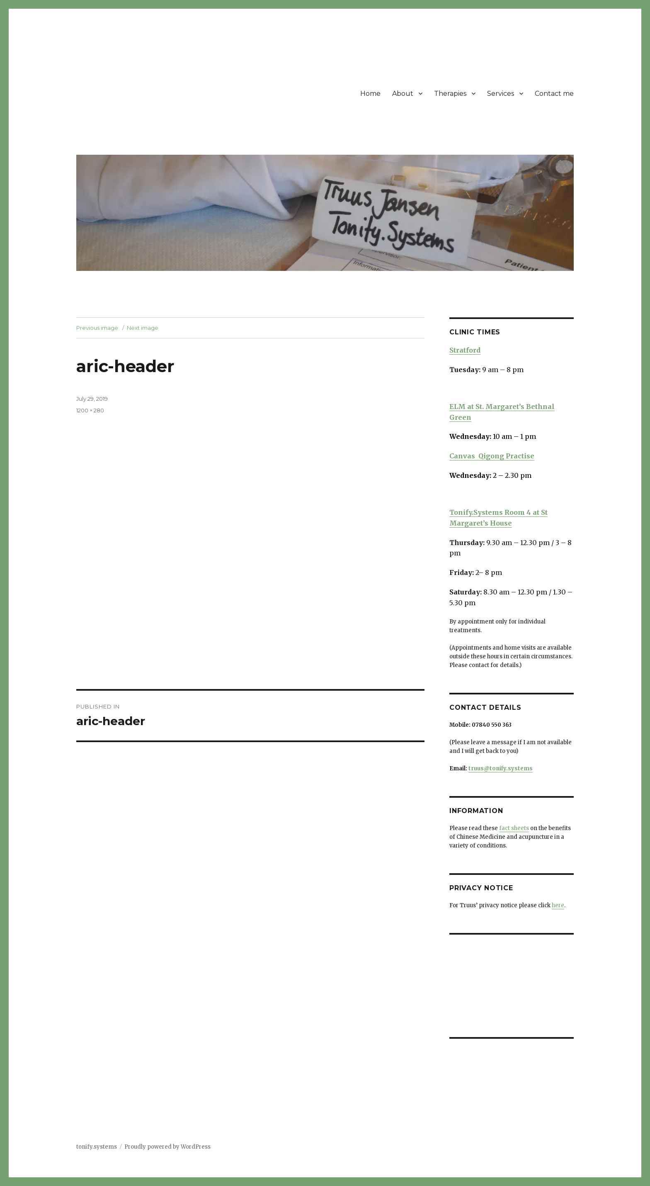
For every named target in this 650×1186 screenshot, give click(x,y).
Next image (142, 327)
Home (370, 93)
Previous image (97, 327)
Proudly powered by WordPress (167, 1146)
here (558, 905)
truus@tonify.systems (500, 768)
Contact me (554, 93)
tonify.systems (96, 1146)
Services (500, 93)
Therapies (450, 93)
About (402, 93)
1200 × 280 (90, 410)
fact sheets (514, 828)
